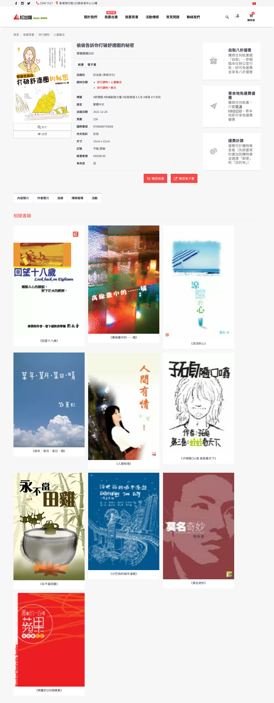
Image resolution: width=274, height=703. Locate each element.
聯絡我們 (193, 17)
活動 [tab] (95, 198)
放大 (42, 127)
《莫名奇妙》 (198, 583)
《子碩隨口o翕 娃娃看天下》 (198, 458)
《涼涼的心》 (198, 343)
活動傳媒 (152, 17)
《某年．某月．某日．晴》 (49, 451)
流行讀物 (43, 35)
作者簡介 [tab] (43, 198)
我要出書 (111, 15)
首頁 (16, 35)
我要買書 (131, 17)
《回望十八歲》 (49, 340)
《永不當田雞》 (49, 584)
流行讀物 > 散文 (106, 88)
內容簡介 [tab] (23, 198)
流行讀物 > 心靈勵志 (109, 82)
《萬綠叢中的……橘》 (123, 337)
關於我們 (90, 17)
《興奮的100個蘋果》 (49, 690)
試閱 (42, 134)
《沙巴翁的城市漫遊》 (123, 573)
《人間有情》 (124, 463)
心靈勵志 (59, 35)
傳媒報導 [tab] (77, 198)
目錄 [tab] (60, 198)
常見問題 (172, 17)
